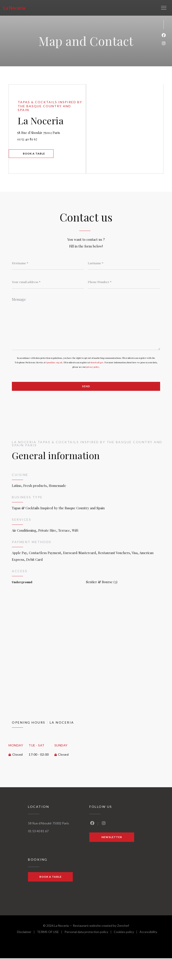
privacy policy (92, 367)
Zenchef (123, 926)
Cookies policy (127, 933)
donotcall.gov (96, 362)
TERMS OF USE (50, 933)
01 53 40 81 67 (28, 139)
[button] (164, 8)
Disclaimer (27, 933)
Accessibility (148, 933)
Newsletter (111, 837)
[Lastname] (124, 263)
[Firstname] (48, 263)
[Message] (86, 322)
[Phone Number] (124, 282)
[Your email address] (48, 282)
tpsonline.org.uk (54, 362)
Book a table (35, 153)
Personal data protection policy (89, 933)
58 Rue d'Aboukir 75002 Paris (52, 131)
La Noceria (14, 8)
